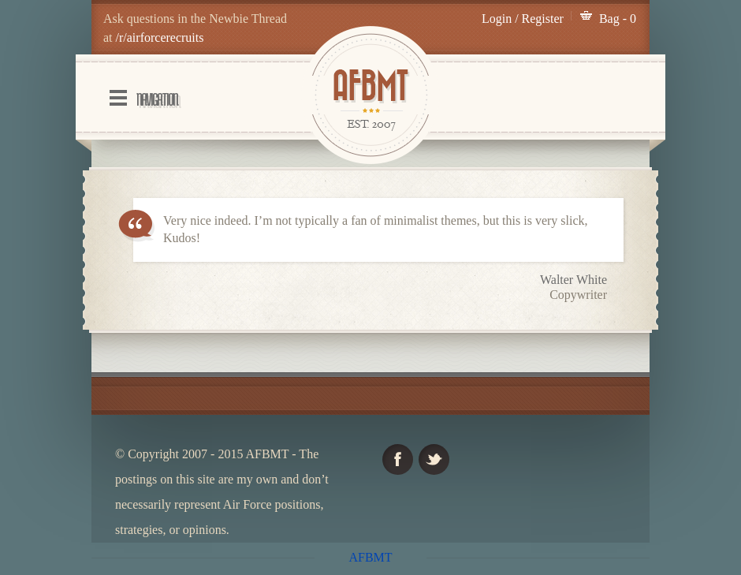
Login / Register (523, 18)
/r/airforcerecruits (160, 37)
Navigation (156, 99)
